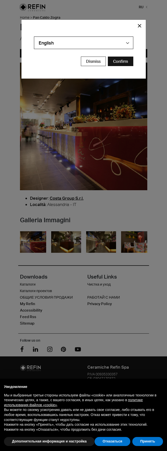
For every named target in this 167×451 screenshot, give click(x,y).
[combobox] (83, 43)
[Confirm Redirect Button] (120, 61)
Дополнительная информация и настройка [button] (49, 441)
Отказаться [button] (112, 441)
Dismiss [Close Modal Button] (93, 61)
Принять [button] (147, 441)
